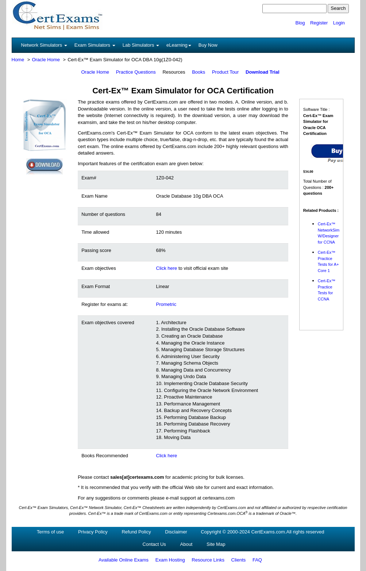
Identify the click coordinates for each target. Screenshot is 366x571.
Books (198, 72)
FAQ (257, 560)
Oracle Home (46, 59)
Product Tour (225, 72)
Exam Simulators (94, 45)
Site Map (216, 544)
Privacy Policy (93, 532)
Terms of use (50, 532)
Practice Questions (136, 72)
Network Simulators (44, 45)
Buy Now (208, 45)
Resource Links (208, 560)
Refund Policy (136, 532)
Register (319, 23)
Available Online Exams (124, 560)
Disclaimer (176, 532)
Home (18, 59)
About (186, 544)
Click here (166, 268)
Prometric (166, 304)
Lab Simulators (141, 45)
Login (339, 23)
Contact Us (154, 544)
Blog (300, 23)
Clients (238, 560)
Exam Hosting (170, 560)
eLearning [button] (178, 45)
